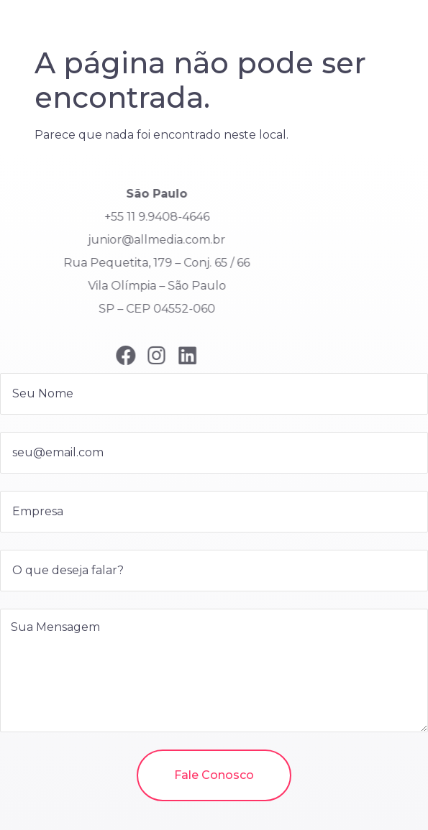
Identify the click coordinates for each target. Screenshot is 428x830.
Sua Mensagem (214, 670)
